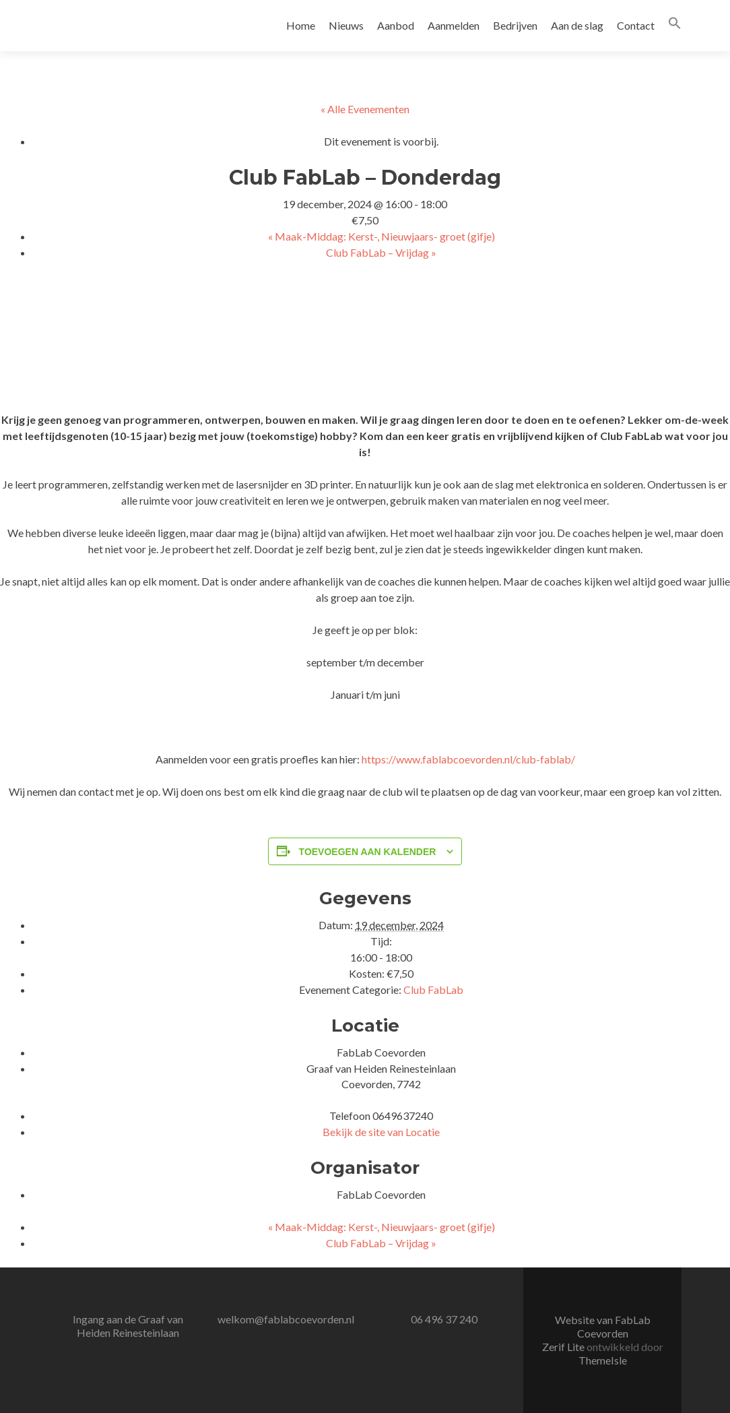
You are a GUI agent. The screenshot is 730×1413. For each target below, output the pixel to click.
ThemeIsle (602, 1360)
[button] (675, 25)
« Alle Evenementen (365, 108)
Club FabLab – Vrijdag (381, 252)
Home (300, 25)
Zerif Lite (564, 1346)
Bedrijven (515, 25)
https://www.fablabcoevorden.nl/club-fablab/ (468, 759)
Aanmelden (453, 25)
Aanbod (395, 25)
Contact (636, 25)
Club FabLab (433, 989)
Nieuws (346, 25)
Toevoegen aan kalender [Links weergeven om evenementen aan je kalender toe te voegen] (367, 851)
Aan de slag (577, 25)
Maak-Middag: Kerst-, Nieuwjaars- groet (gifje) (381, 236)
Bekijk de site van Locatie (381, 1131)
